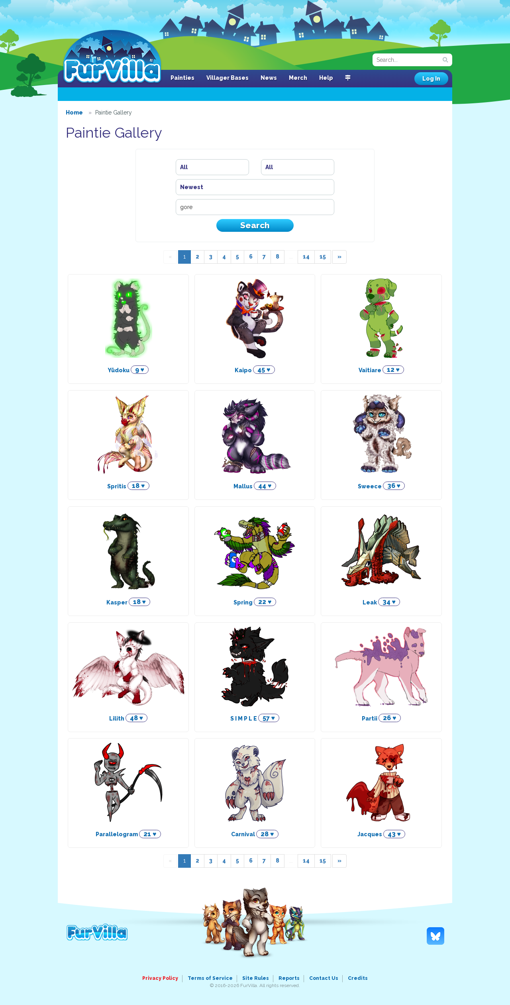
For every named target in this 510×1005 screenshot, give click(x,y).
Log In (431, 78)
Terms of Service (210, 978)
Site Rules (255, 978)
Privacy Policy (160, 978)
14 (306, 256)
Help (326, 78)
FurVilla (112, 57)
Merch (298, 78)
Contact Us (323, 978)
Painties (182, 78)
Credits (358, 978)
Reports (289, 978)
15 (323, 256)
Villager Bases (227, 78)
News (269, 78)
